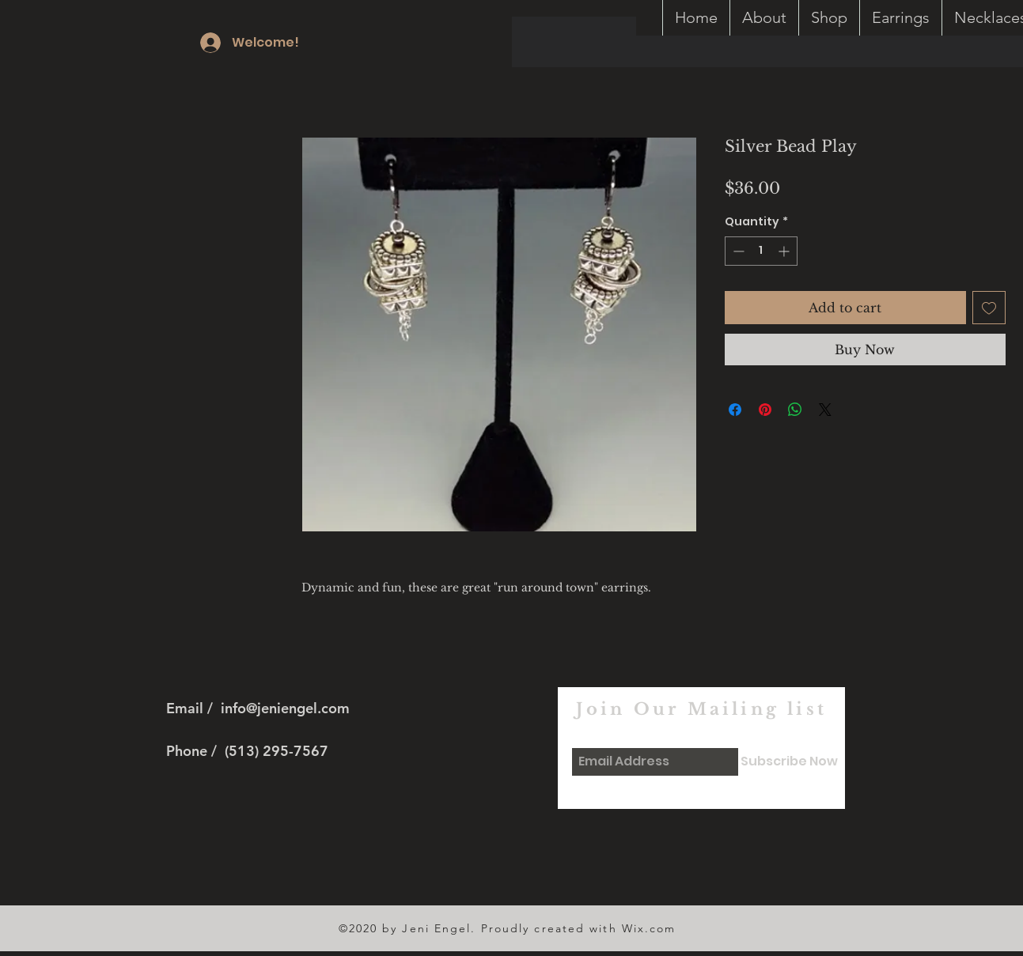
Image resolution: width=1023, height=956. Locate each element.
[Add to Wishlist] (989, 307)
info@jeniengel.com (285, 708)
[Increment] (785, 251)
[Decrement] (737, 251)
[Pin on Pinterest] (765, 409)
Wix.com (649, 928)
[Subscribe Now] (789, 762)
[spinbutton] (761, 251)
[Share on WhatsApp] (795, 409)
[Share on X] (825, 409)
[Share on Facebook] (735, 409)
